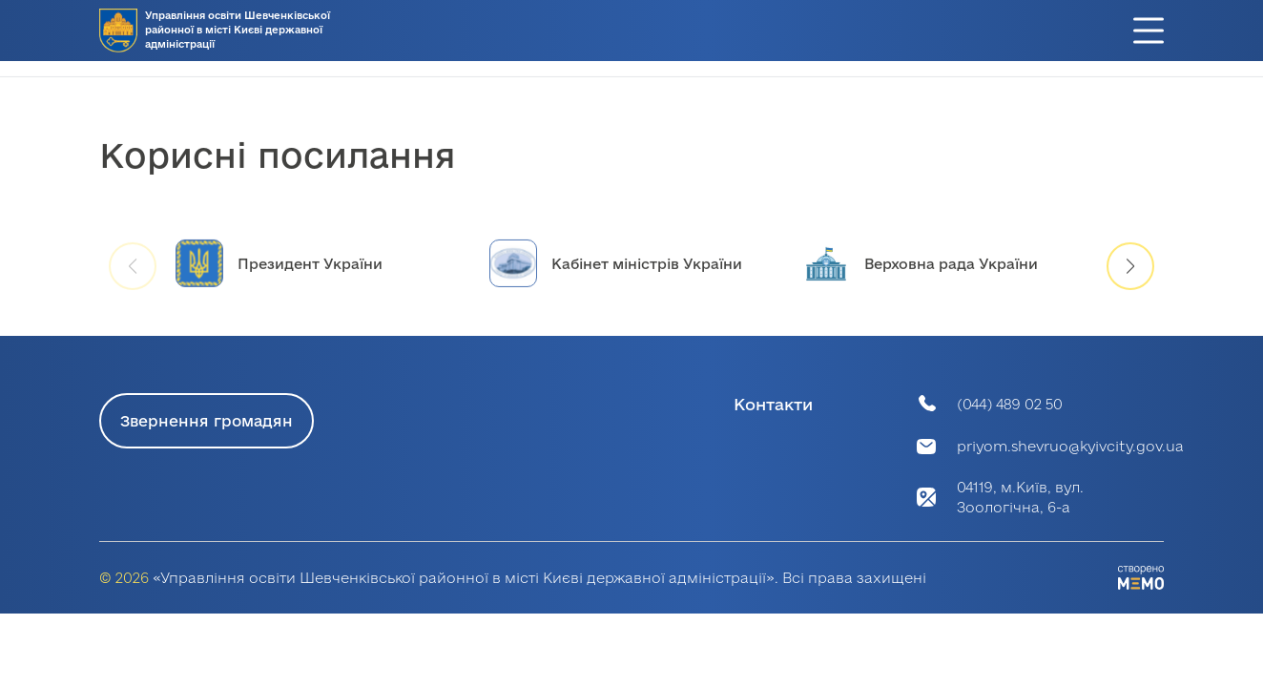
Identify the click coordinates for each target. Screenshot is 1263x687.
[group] (318, 276)
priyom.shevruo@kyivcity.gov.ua (1070, 446)
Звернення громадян (206, 420)
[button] (1130, 279)
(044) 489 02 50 (1010, 404)
